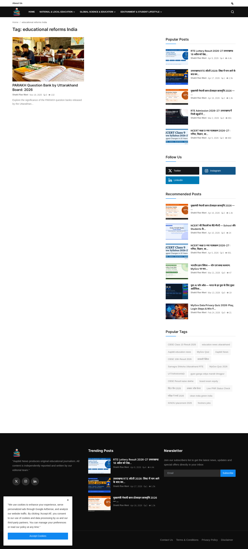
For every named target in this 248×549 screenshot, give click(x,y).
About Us (17, 3)
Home (32, 12)
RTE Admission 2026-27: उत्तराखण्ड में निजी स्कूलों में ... (211, 112)
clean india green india (201, 395)
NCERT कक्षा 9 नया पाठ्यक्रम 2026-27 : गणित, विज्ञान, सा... (210, 132)
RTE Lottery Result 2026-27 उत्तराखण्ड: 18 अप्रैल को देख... (212, 52)
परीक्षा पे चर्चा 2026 (176, 395)
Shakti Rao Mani (20, 95)
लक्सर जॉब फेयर (194, 388)
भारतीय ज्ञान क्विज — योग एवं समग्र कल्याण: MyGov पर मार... (210, 267)
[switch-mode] (233, 3)
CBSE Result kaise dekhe (181, 381)
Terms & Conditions (187, 539)
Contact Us (166, 539)
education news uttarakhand (216, 344)
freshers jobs (204, 403)
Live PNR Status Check (218, 388)
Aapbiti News (221, 352)
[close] (68, 500)
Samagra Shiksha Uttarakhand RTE (185, 366)
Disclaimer (227, 539)
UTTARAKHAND (176, 373)
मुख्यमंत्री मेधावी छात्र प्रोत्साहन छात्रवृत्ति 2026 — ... (213, 92)
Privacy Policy (210, 539)
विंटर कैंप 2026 (174, 388)
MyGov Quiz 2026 (218, 366)
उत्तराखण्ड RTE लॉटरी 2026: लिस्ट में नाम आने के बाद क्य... (213, 72)
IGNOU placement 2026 (180, 403)
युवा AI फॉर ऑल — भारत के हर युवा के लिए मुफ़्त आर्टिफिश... (212, 287)
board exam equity (209, 381)
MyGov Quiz (203, 352)
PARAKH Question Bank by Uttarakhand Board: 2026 (45, 87)
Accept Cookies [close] (37, 536)
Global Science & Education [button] (98, 11)
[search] (232, 12)
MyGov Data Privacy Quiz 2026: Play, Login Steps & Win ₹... (212, 307)
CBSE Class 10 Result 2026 (182, 344)
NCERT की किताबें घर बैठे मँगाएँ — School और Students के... (213, 227)
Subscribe (228, 473)
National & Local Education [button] (57, 11)
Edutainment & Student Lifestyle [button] (141, 11)
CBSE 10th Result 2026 (180, 359)
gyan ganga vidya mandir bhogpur (207, 373)
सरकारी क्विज (203, 359)
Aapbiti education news (179, 352)
